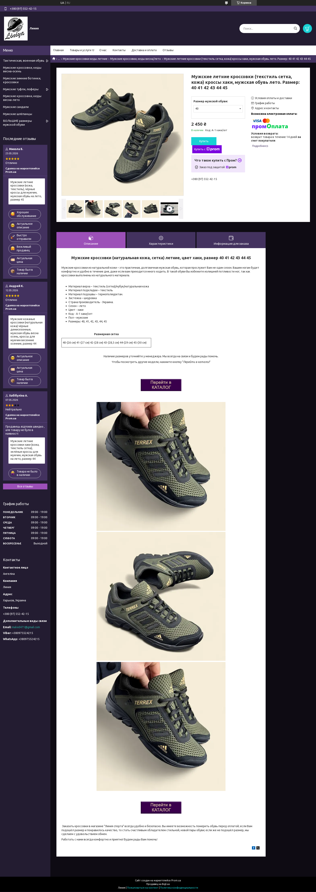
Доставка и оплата (144, 50)
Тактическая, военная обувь (23, 60)
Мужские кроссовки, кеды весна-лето (22, 98)
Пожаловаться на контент (142, 888)
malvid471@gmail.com (26, 627)
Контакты (119, 50)
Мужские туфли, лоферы (20, 89)
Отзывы (168, 50)
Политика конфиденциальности (179, 888)
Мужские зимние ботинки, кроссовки (22, 80)
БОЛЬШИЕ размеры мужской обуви (17, 122)
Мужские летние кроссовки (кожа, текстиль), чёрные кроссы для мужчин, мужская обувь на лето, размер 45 (26, 190)
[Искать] (295, 28)
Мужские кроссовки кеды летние (85, 58)
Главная (58, 50)
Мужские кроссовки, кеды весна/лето (135, 58)
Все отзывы (25, 486)
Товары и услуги (80, 50)
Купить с (207, 149)
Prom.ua (176, 881)
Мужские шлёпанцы (17, 114)
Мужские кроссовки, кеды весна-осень (22, 69)
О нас (103, 50)
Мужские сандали (16, 107)
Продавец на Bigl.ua (158, 884)
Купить (204, 141)
